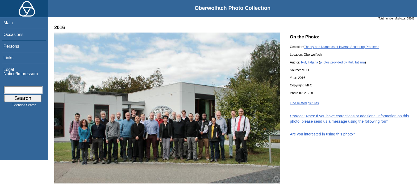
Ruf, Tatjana (309, 62)
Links (8, 57)
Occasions (13, 34)
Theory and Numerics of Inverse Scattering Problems (341, 47)
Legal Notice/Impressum (20, 71)
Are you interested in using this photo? (322, 134)
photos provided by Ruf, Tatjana (342, 62)
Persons (11, 46)
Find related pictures (304, 103)
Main (8, 23)
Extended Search (24, 106)
